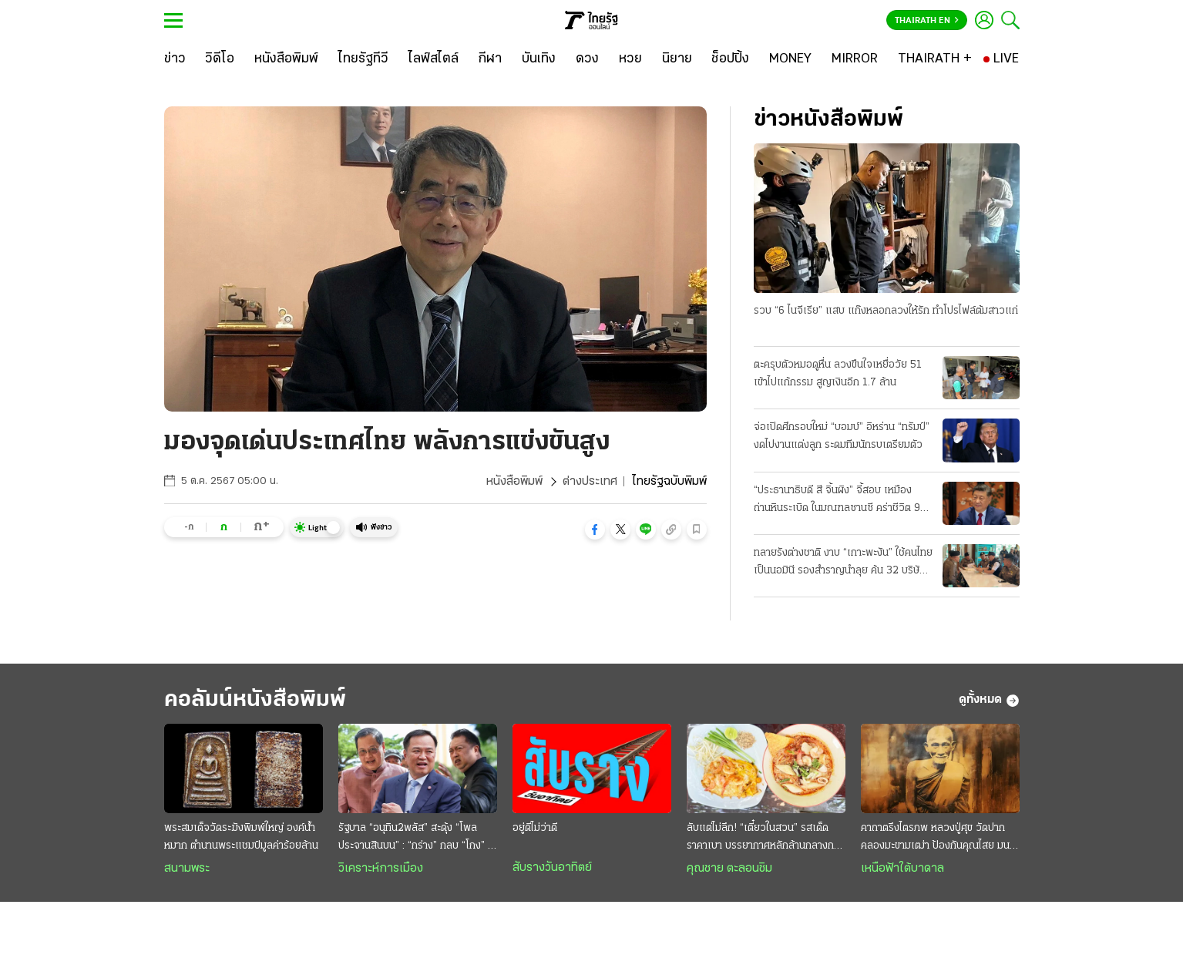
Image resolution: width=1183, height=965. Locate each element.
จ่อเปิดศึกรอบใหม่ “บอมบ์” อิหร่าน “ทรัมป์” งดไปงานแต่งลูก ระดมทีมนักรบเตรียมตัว (841, 436)
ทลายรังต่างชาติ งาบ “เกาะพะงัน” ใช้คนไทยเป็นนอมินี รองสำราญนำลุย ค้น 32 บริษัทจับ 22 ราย (843, 563)
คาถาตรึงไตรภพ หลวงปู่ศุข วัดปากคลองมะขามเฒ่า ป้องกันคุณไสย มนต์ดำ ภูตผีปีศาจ (938, 838)
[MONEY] (790, 59)
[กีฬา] (490, 59)
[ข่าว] (175, 59)
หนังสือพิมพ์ (514, 482)
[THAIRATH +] (935, 59)
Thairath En (927, 20)
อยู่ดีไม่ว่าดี (535, 828)
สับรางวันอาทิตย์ (552, 868)
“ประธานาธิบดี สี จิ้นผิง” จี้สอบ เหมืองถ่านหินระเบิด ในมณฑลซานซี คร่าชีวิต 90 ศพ (840, 501)
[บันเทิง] (539, 59)
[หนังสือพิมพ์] (286, 59)
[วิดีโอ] (219, 59)
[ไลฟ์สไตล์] (433, 59)
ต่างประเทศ (590, 482)
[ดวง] (587, 59)
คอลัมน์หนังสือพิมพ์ (255, 700)
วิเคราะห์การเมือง (380, 868)
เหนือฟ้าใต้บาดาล (902, 868)
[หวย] (630, 59)
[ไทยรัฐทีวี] (363, 59)
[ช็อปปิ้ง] (730, 59)
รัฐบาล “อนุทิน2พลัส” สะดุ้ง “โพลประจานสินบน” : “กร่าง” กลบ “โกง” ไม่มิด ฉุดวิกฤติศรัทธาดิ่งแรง (417, 838)
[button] (595, 529)
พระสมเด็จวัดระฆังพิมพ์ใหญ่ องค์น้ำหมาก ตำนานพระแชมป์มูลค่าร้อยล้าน (241, 837)
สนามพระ (187, 868)
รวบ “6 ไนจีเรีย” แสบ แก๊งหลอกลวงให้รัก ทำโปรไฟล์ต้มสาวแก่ (886, 311)
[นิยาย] (677, 59)
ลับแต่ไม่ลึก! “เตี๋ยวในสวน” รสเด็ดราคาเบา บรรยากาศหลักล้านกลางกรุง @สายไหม (766, 838)
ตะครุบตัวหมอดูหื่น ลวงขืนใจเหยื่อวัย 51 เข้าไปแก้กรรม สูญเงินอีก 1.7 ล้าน (838, 373)
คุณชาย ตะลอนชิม (729, 868)
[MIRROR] (855, 59)
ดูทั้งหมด (989, 701)
